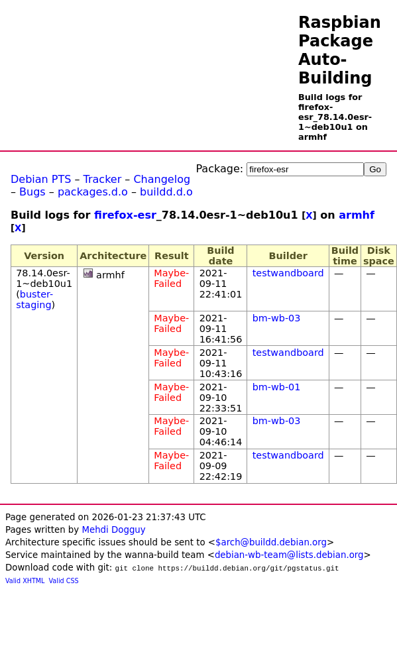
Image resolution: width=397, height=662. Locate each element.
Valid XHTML (24, 580)
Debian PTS (41, 179)
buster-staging (34, 299)
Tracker (103, 179)
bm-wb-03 (277, 318)
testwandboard (288, 273)
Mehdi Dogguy (113, 530)
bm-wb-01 (277, 387)
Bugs (32, 192)
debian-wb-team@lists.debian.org (289, 555)
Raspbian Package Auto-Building (339, 50)
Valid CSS (64, 580)
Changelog (161, 179)
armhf (356, 215)
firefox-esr (125, 215)
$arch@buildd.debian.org (271, 542)
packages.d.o (93, 192)
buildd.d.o (166, 192)
